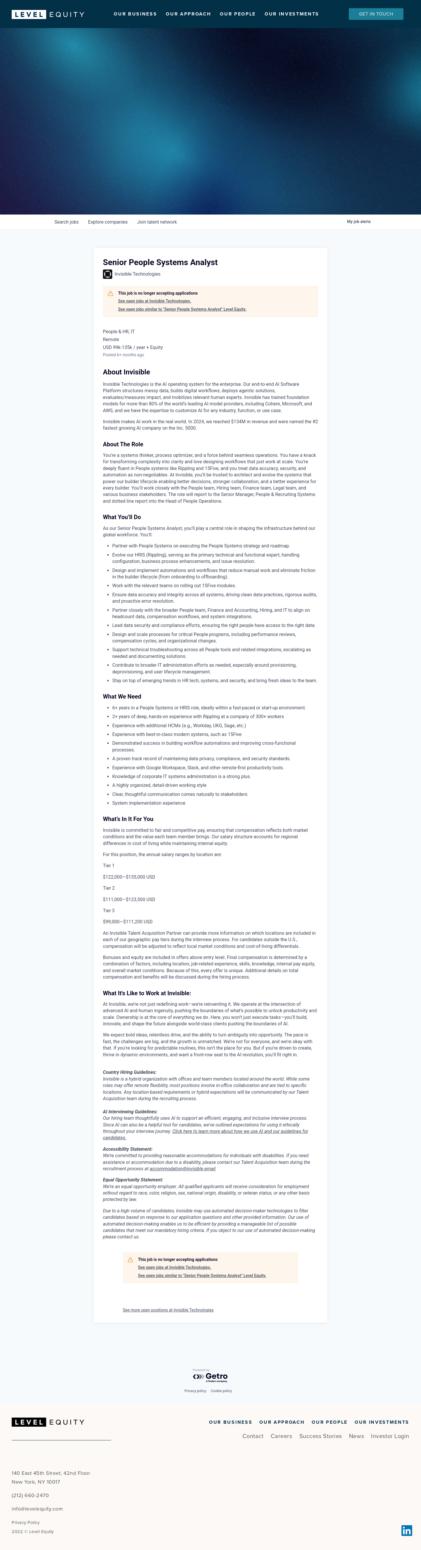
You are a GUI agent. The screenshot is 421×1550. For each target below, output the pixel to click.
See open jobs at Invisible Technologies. (154, 319)
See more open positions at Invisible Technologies (168, 1328)
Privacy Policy (25, 1522)
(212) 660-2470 (30, 1495)
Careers (281, 1436)
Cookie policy (221, 1391)
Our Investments (292, 14)
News (356, 1436)
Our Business (135, 14)
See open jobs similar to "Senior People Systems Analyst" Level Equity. (182, 327)
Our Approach (188, 14)
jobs (66, 240)
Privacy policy (195, 1391)
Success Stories (320, 1436)
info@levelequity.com (37, 1509)
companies (107, 240)
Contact (253, 1436)
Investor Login (390, 1436)
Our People (238, 14)
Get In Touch (376, 14)
